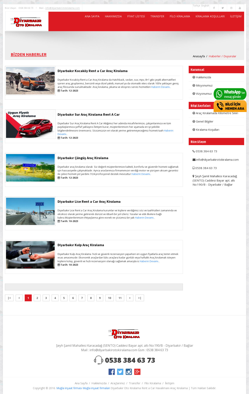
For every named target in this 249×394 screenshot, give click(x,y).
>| (139, 298)
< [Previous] (19, 298)
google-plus (137, 372)
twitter (120, 372)
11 (120, 298)
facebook (112, 372)
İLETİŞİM (234, 21)
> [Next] (130, 298)
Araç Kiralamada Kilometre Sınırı (215, 113)
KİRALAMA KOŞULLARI (203, 21)
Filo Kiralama (152, 383)
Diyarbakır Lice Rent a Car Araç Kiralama (89, 201)
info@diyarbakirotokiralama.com (62, 7)
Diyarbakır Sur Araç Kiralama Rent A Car (89, 114)
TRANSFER (141, 21)
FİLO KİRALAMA (167, 21)
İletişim (169, 383)
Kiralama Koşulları (206, 129)
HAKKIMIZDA (88, 21)
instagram (129, 372)
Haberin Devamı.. (161, 87)
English (206, 5)
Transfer (134, 383)
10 (109, 298)
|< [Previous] (9, 298)
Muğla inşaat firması (69, 388)
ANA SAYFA (62, 21)
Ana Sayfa (81, 383)
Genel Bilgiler (203, 121)
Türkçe (197, 5)
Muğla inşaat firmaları (96, 388)
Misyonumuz (203, 85)
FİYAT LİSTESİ (115, 21)
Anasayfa (199, 56)
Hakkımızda (202, 77)
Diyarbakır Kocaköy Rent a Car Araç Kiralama (93, 71)
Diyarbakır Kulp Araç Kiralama (81, 245)
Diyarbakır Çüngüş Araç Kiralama (83, 158)
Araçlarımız (117, 383)
